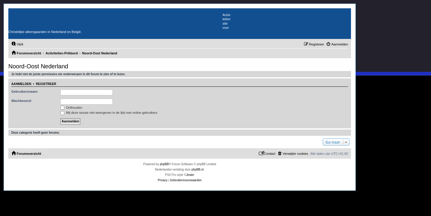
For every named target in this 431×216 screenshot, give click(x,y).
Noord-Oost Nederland (38, 66)
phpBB (164, 164)
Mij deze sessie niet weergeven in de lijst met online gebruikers (108, 112)
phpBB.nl (198, 169)
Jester (190, 174)
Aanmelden (21, 84)
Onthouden (71, 107)
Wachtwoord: (21, 101)
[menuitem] (17, 44)
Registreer (46, 84)
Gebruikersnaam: (24, 91)
